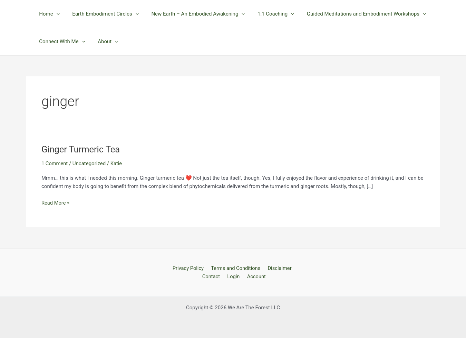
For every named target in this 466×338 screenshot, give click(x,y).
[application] (55, 14)
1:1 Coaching (268, 14)
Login (233, 276)
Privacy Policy (189, 268)
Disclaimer (278, 268)
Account (255, 276)
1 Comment (54, 163)
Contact (213, 276)
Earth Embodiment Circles (102, 14)
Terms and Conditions (235, 268)
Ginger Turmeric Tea (81, 149)
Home (48, 14)
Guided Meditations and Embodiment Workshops (356, 14)
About (104, 41)
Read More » (55, 203)
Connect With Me (61, 41)
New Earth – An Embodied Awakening (192, 14)
